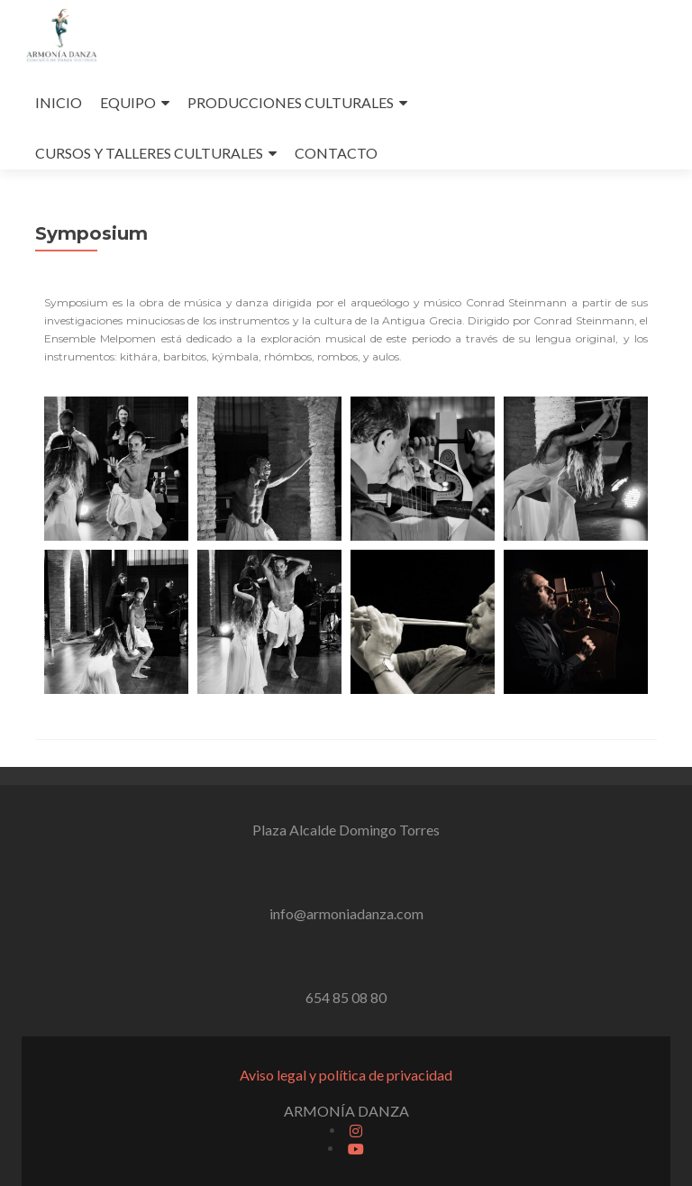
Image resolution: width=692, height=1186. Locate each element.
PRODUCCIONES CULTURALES (290, 102)
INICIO (58, 102)
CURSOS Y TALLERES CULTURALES (149, 152)
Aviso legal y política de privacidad (346, 1074)
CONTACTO (336, 152)
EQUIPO (128, 102)
